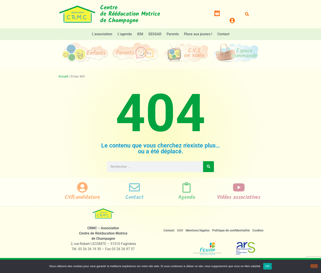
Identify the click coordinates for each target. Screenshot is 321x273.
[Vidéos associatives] (238, 187)
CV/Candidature (82, 197)
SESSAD (154, 34)
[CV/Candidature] (82, 187)
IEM (140, 34)
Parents (173, 34)
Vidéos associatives (238, 197)
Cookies (257, 230)
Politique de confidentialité (231, 230)
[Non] (314, 266)
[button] (247, 14)
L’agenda (124, 34)
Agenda (186, 197)
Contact (223, 34)
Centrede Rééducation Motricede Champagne (130, 14)
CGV (180, 230)
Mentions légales (198, 230)
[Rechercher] (208, 166)
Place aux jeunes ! (198, 34)
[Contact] (134, 187)
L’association (102, 34)
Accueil (63, 76)
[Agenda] (186, 187)
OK (267, 266)
